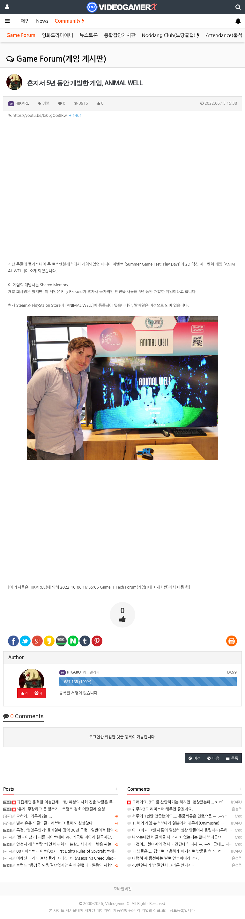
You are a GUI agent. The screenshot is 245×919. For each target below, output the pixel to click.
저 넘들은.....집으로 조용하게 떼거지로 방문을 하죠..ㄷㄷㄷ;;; (179, 851)
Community (69, 21)
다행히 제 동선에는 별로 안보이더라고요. (163, 858)
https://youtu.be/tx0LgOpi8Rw (45, 115)
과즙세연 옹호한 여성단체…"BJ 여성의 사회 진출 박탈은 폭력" (65, 802)
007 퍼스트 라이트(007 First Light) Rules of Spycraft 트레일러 (66, 851)
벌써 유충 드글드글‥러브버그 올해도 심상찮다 (52, 823)
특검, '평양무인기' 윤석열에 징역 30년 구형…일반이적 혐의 (63, 830)
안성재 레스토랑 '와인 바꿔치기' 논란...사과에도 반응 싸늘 (61, 844)
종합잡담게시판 (120, 35)
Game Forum (20, 35)
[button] (194, 758)
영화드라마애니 (57, 35)
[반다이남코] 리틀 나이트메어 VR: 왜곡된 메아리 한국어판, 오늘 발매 (70, 837)
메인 (25, 21)
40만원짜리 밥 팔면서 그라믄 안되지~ (160, 865)
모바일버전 (122, 889)
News (42, 21)
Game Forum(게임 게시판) (56, 59)
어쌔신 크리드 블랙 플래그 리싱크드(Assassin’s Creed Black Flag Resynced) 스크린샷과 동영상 (92, 858)
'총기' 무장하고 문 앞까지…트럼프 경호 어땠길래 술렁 (58, 809)
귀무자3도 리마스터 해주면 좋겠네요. (160, 809)
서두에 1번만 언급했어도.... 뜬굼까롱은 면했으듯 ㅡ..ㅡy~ (177, 816)
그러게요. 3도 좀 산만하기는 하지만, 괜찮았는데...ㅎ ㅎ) (175, 802)
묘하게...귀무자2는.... (32, 816)
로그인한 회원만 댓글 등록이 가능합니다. (122, 737)
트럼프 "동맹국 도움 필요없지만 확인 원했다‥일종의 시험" (62, 865)
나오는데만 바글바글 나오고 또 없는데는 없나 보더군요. (175, 837)
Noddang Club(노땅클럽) (170, 35)
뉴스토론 (89, 35)
